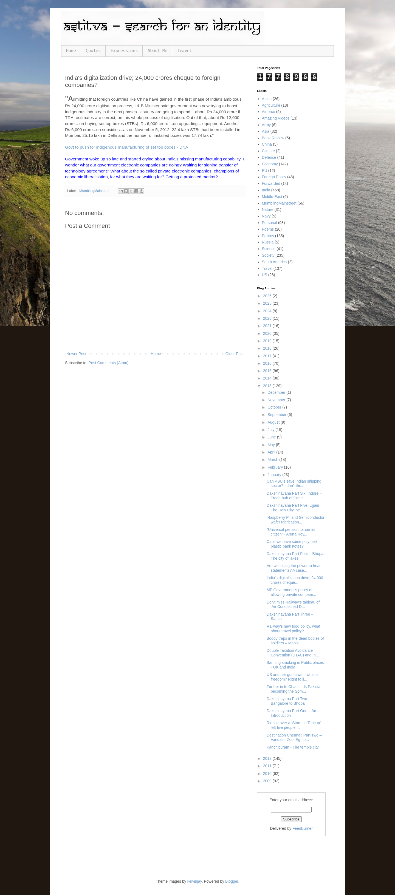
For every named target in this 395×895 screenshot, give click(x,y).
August (273, 422)
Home (71, 51)
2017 (268, 356)
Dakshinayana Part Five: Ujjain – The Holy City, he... (294, 507)
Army (266, 125)
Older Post (234, 354)
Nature (267, 209)
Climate (268, 151)
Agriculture (271, 105)
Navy (266, 216)
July (271, 429)
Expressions (124, 51)
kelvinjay (194, 881)
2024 (268, 311)
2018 (268, 348)
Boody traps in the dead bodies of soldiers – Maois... (295, 640)
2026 (268, 296)
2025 (268, 303)
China (267, 144)
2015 (268, 371)
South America (274, 262)
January (274, 474)
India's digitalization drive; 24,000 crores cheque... (295, 580)
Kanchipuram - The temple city (293, 747)
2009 (268, 781)
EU (264, 170)
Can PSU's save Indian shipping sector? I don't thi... (294, 483)
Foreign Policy (274, 177)
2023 (268, 318)
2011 (268, 766)
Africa (267, 99)
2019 (268, 341)
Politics (268, 236)
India (266, 190)
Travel (184, 51)
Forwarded (271, 183)
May (271, 445)
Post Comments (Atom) (108, 363)
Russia (268, 242)
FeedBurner (302, 828)
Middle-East (272, 196)
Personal (269, 222)
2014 (268, 378)
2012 (268, 758)
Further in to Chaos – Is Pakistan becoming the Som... (295, 688)
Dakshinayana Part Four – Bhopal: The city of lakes (296, 555)
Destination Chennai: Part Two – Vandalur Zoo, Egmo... (294, 737)
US (264, 275)
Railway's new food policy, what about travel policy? (293, 628)
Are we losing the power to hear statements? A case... (294, 568)
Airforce (268, 111)
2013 (268, 386)
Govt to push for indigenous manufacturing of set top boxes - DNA (126, 147)
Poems (268, 229)
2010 (268, 773)
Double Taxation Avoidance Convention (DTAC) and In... (293, 652)
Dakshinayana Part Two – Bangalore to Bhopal (288, 701)
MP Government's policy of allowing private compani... (291, 592)
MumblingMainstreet (94, 191)
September (277, 414)
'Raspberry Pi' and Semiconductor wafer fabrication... (296, 519)
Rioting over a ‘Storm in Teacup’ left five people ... (294, 725)
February (275, 467)
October (274, 407)
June (272, 437)
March (273, 459)
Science (269, 249)
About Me (157, 51)
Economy (270, 164)
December (276, 392)
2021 (268, 326)
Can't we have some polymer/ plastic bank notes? (292, 543)
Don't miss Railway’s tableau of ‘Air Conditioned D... (293, 604)
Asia (265, 131)
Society (268, 255)
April (271, 452)
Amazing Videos (276, 118)
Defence (269, 157)
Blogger (231, 881)
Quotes (93, 51)
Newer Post (76, 354)
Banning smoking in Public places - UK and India (295, 664)
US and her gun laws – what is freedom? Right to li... (292, 676)
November (276, 400)
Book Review (273, 138)
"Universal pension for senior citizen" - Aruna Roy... (291, 531)
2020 (268, 333)
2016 (268, 363)
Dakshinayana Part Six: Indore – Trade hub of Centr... (294, 495)
